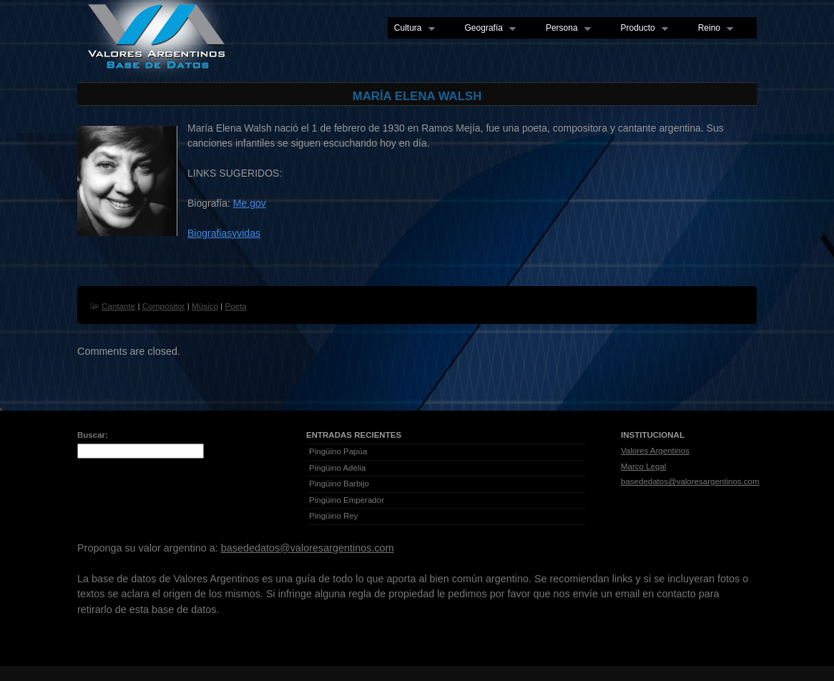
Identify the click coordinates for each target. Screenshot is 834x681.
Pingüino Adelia (337, 468)
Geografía (487, 28)
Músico (205, 305)
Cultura (411, 28)
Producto (641, 28)
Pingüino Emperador (346, 500)
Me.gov (249, 203)
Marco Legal (643, 466)
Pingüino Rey (333, 515)
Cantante (118, 305)
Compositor (163, 305)
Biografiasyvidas (223, 233)
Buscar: (92, 435)
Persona (565, 28)
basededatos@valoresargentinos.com (690, 481)
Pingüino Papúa (338, 451)
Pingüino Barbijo (339, 483)
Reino (712, 28)
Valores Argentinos (655, 450)
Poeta (235, 305)
